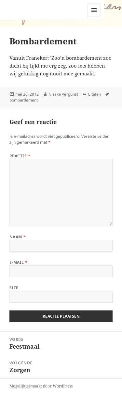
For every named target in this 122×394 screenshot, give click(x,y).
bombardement (23, 100)
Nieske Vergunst (63, 94)
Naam (17, 237)
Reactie (19, 156)
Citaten (94, 94)
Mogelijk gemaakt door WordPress (41, 386)
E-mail (18, 262)
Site (14, 288)
